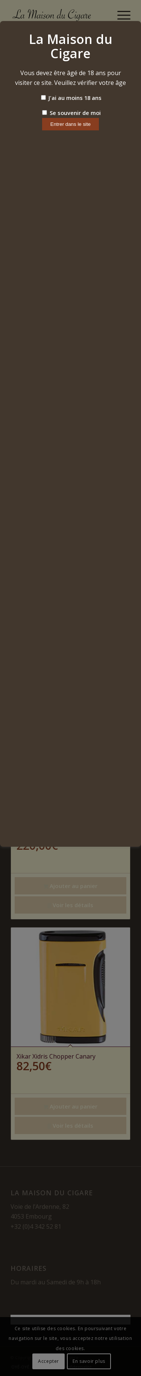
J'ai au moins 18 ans (71, 97)
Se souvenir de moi (71, 112)
